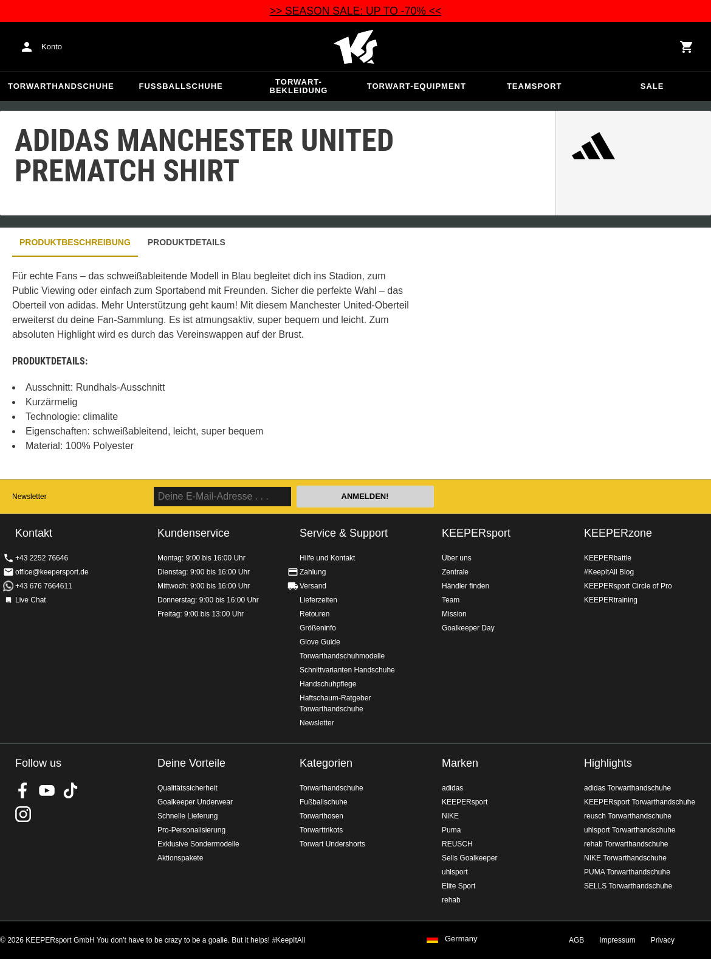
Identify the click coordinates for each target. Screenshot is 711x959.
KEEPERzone (618, 533)
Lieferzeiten (318, 600)
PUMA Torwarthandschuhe (627, 872)
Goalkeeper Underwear (195, 802)
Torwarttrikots (321, 830)
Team (450, 600)
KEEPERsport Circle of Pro (628, 586)
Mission (454, 614)
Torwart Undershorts (332, 844)
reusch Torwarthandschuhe (628, 816)
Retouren (314, 614)
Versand (313, 586)
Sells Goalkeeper (469, 858)
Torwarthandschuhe (61, 86)
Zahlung (313, 572)
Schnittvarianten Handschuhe (347, 670)
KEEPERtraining (610, 600)
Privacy (663, 940)
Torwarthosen (321, 816)
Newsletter (29, 496)
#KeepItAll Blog (609, 572)
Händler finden (465, 586)
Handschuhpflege (328, 684)
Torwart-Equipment (416, 86)
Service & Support (344, 533)
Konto (51, 46)
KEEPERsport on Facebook (23, 790)
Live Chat (30, 600)
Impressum (617, 940)
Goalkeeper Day (468, 628)
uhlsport (455, 872)
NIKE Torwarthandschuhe (625, 858)
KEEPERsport (476, 533)
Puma (451, 830)
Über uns (457, 558)
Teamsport (534, 86)
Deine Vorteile (191, 763)
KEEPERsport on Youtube (47, 790)
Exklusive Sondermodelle (198, 844)
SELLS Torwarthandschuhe (628, 886)
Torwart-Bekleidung (299, 86)
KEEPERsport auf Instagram (23, 814)
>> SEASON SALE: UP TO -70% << (356, 11)
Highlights (608, 763)
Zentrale (455, 572)
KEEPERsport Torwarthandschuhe (639, 802)
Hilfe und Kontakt (327, 558)
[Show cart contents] (687, 47)
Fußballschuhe (181, 86)
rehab (451, 900)
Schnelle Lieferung (187, 816)
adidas (452, 788)
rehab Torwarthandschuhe (626, 844)
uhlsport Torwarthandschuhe (630, 830)
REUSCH (457, 844)
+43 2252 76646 (41, 558)
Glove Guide (320, 642)
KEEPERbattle (607, 558)
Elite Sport (458, 886)
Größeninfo (318, 628)
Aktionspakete (180, 858)
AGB (576, 940)
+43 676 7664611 (43, 586)
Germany (461, 939)
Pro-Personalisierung (191, 830)
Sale (652, 86)
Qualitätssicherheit (187, 788)
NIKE (450, 816)
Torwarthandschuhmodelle (342, 656)
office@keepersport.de (52, 572)
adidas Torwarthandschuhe (627, 788)
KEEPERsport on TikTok (70, 790)
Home (355, 47)
